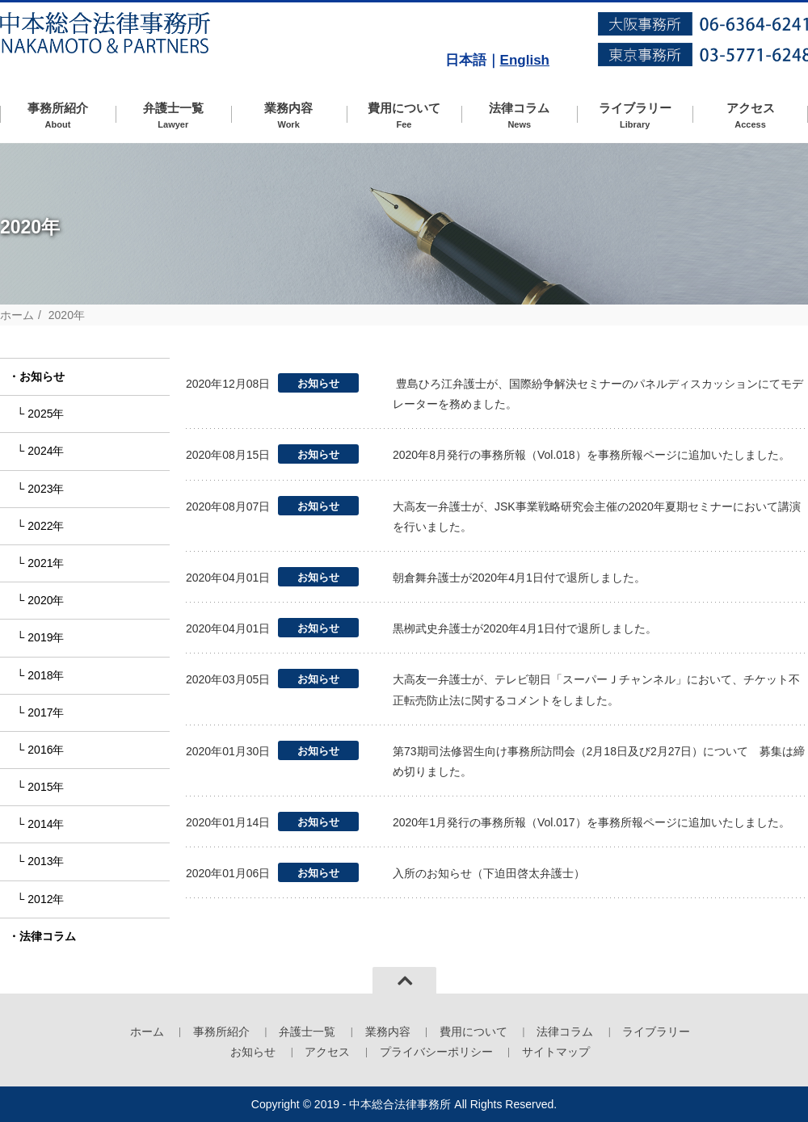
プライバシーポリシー (436, 1051)
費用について (404, 116)
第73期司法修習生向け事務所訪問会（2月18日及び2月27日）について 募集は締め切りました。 (599, 761)
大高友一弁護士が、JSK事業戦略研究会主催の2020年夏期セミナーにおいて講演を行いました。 (597, 516)
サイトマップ (556, 1051)
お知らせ (42, 376)
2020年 (45, 600)
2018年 (45, 675)
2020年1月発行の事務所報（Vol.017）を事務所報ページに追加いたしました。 (591, 822)
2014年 (45, 823)
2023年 (45, 488)
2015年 (45, 786)
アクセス (750, 116)
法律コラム (519, 116)
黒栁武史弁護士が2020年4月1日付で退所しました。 (525, 628)
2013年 (45, 861)
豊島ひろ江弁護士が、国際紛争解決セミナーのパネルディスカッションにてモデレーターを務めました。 (598, 393)
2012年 (45, 899)
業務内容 (289, 116)
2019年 (45, 637)
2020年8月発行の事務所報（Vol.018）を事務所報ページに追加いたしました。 (591, 454)
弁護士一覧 (173, 116)
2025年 (45, 413)
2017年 (45, 712)
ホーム (17, 315)
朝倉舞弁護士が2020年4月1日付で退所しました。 (519, 577)
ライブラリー (634, 116)
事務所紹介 (58, 116)
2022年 (45, 525)
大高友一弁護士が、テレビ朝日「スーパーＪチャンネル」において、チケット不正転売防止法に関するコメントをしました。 (596, 689)
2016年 (45, 749)
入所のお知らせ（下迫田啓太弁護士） (489, 873)
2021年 (45, 563)
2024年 (45, 450)
